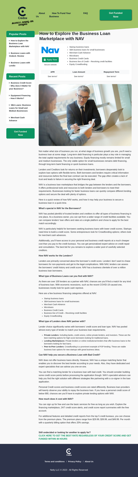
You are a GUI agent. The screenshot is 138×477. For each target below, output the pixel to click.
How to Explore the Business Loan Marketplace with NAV (19, 43)
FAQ (85, 13)
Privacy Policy (74, 461)
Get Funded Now (20, 133)
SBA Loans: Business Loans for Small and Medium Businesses (20, 108)
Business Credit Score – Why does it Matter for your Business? (20, 86)
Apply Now (50, 60)
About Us (89, 461)
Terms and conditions (55, 461)
